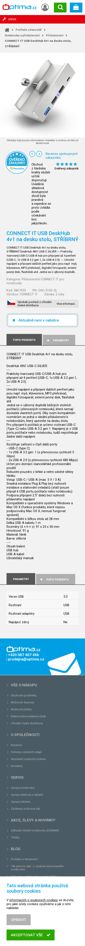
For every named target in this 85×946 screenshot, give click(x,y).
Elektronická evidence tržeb (28, 716)
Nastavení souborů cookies (28, 759)
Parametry (57, 340)
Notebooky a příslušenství (22, 35)
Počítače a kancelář (29, 29)
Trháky (15, 837)
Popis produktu (54, 579)
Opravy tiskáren (20, 801)
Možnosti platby (21, 709)
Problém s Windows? (24, 859)
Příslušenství (54, 35)
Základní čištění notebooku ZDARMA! (35, 830)
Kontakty (16, 766)
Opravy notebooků (22, 787)
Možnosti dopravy (22, 702)
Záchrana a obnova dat (25, 808)
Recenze (16, 745)
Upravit (18, 933)
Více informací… (67, 303)
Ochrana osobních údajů (26, 752)
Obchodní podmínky (24, 695)
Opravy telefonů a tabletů (27, 794)
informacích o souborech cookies (33, 913)
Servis (17, 777)
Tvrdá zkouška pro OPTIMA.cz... (31, 883)
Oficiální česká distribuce (27, 723)
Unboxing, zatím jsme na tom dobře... (34, 876)
